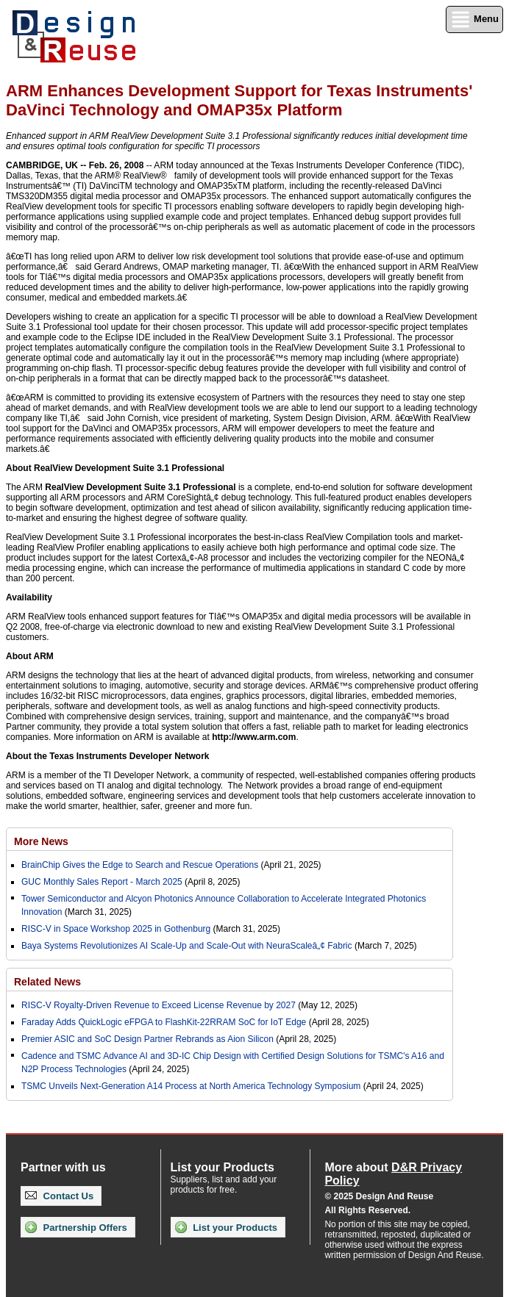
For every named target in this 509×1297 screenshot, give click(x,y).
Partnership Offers (76, 1227)
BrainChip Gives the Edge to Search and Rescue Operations (139, 865)
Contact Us (59, 1195)
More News (41, 841)
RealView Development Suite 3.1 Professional (140, 487)
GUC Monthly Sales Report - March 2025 (101, 882)
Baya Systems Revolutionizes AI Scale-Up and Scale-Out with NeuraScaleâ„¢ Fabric (186, 946)
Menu (474, 19)
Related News (47, 982)
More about (393, 1174)
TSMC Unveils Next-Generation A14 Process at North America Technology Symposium (190, 1086)
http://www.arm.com (254, 737)
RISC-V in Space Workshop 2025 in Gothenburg (115, 929)
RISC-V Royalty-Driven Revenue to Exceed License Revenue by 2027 (158, 1005)
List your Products (226, 1227)
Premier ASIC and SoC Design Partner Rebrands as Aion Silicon (148, 1039)
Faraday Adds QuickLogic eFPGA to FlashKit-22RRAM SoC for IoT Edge (163, 1022)
